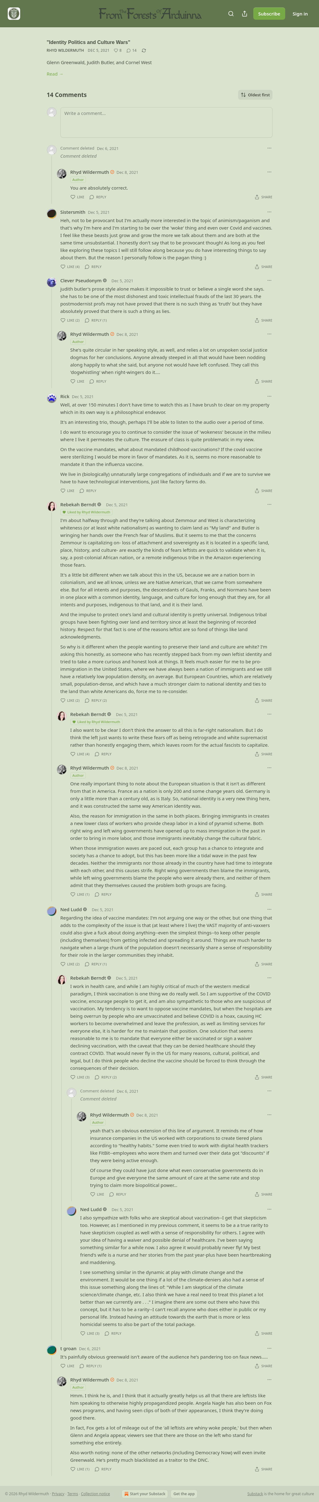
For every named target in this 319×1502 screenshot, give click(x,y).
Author (78, 179)
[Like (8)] (117, 50)
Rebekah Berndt (78, 504)
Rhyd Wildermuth (65, 50)
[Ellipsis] (269, 148)
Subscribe (269, 14)
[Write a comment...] (166, 122)
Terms (72, 1493)
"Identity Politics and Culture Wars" (89, 42)
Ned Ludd (71, 909)
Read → (55, 74)
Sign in (300, 14)
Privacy (58, 1493)
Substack (255, 1493)
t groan (68, 1348)
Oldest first (255, 95)
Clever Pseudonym (81, 280)
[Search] (231, 13)
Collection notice (95, 1493)
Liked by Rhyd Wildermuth (86, 512)
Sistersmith (73, 212)
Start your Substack (144, 1494)
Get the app (183, 1493)
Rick (64, 396)
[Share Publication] (244, 13)
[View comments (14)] (131, 50)
